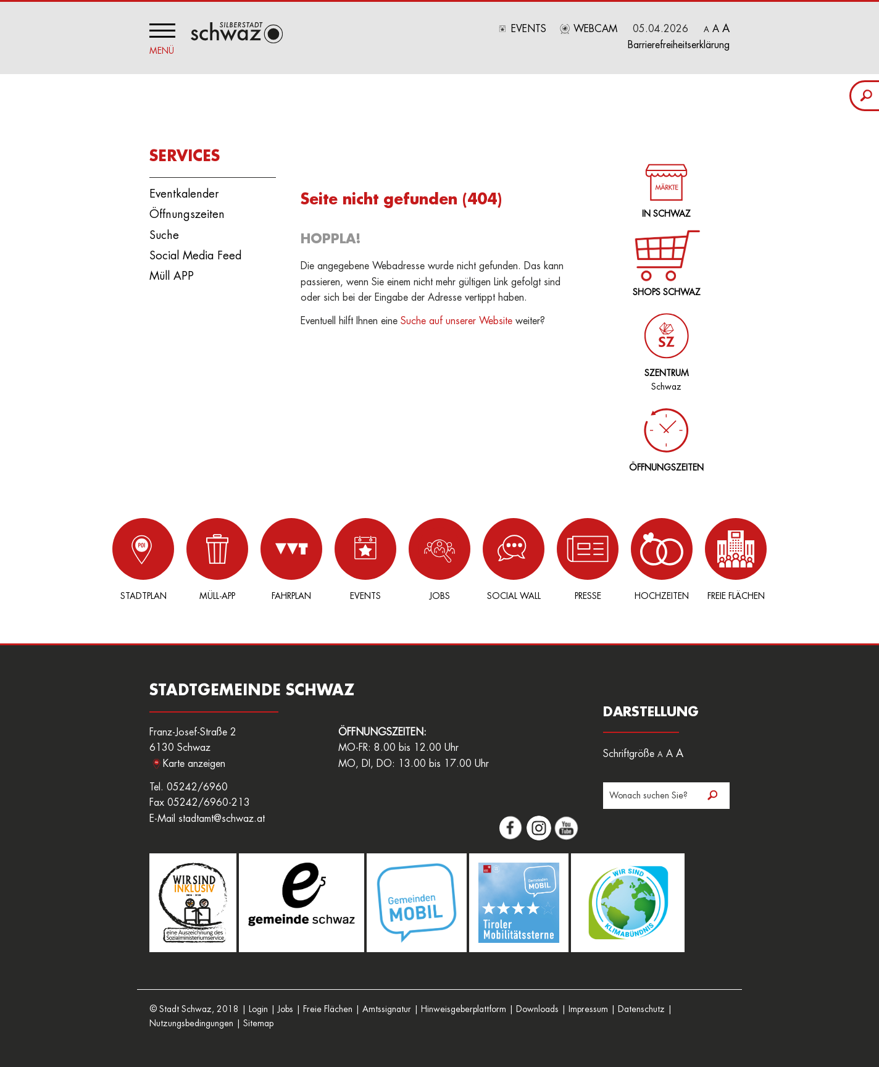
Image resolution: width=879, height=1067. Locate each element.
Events (528, 29)
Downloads (537, 1009)
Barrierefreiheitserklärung (679, 45)
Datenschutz (641, 1009)
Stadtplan (143, 559)
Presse (588, 559)
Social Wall (513, 559)
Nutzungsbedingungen (191, 1023)
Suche (164, 235)
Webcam (595, 29)
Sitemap (258, 1023)
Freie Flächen (736, 559)
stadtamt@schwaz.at (221, 819)
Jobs (439, 559)
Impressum (588, 1009)
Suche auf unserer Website (456, 321)
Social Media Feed (195, 255)
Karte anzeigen (194, 764)
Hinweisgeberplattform (463, 1009)
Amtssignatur (386, 1009)
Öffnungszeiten (187, 214)
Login (258, 1009)
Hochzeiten (662, 559)
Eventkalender (184, 193)
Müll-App (217, 559)
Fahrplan (291, 559)
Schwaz (664, 345)
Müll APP (171, 276)
